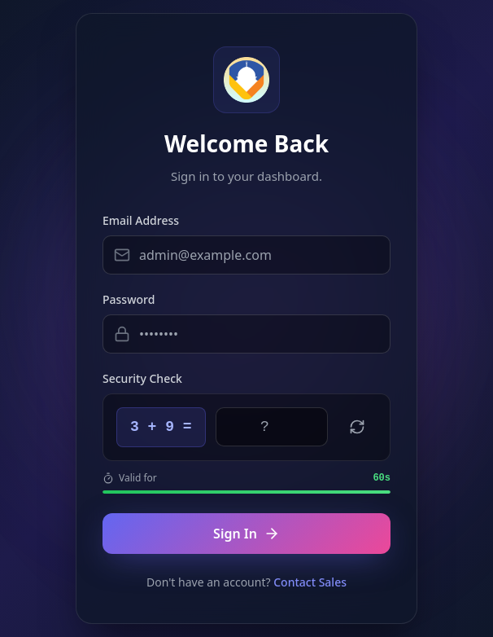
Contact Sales (310, 582)
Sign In (246, 534)
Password (129, 299)
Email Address (141, 220)
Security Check (142, 378)
